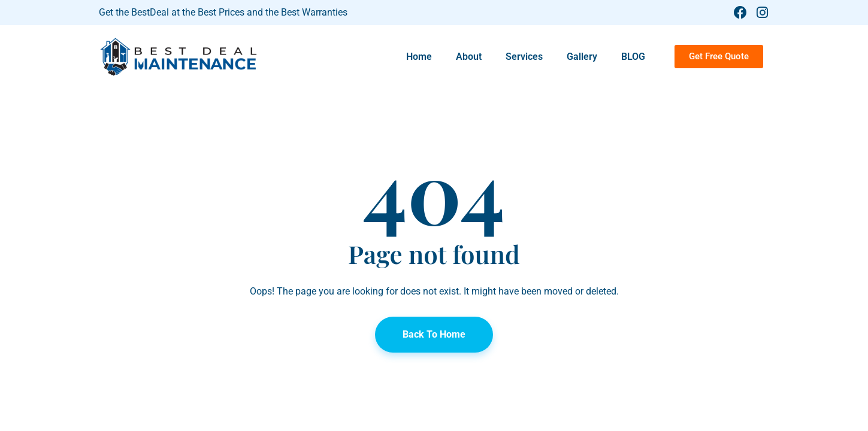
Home (419, 56)
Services (524, 56)
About (469, 56)
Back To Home (434, 334)
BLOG (633, 56)
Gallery (582, 56)
